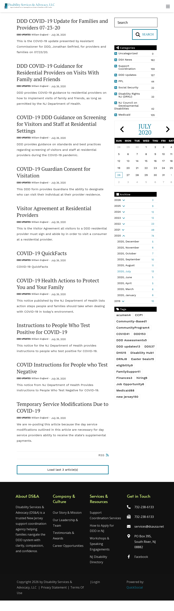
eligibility (124, 365)
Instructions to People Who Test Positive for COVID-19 (55, 332)
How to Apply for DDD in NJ (102, 539)
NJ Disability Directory (98, 570)
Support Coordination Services (99, 523)
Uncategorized (128, 53)
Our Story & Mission (67, 517)
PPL (121, 81)
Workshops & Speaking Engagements (100, 554)
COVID (123, 334)
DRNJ (121, 359)
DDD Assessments (131, 340)
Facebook (141, 562)
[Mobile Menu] (168, 6)
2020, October (126, 253)
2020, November (128, 247)
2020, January (126, 295)
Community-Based (131, 321)
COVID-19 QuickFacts (43, 256)
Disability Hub (142, 353)
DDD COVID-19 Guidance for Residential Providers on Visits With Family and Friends (59, 73)
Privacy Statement (54, 598)
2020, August (126, 265)
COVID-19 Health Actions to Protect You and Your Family (59, 287)
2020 (117, 235)
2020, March (125, 289)
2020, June (124, 277)
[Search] (135, 22)
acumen (123, 315)
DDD (140, 334)
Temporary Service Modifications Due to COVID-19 (61, 412)
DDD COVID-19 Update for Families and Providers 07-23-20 (59, 24)
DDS (149, 346)
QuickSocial (135, 598)
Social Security (128, 87)
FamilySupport (128, 371)
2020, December (128, 241)
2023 (117, 217)
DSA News (125, 59)
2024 (117, 211)
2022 (117, 223)
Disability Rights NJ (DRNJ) (129, 95)
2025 (117, 205)
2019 (117, 301)
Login (96, 592)
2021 (117, 229)
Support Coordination (127, 67)
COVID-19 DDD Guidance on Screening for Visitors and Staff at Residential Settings (56, 125)
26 (118, 175)
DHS (121, 353)
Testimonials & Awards (64, 541)
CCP (139, 315)
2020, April (124, 283)
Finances (124, 378)
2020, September (128, 259)
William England (39, 35)
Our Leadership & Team (66, 528)
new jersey (127, 397)
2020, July (124, 271)
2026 (117, 199)
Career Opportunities (68, 551)
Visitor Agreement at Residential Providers (55, 214)
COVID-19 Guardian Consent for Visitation (55, 174)
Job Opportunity (130, 384)
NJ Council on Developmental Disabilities (126, 105)
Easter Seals (142, 359)
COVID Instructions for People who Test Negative (58, 372)
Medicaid (124, 114)
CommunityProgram (133, 327)
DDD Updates (24, 35)
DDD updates (128, 346)
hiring (141, 378)
